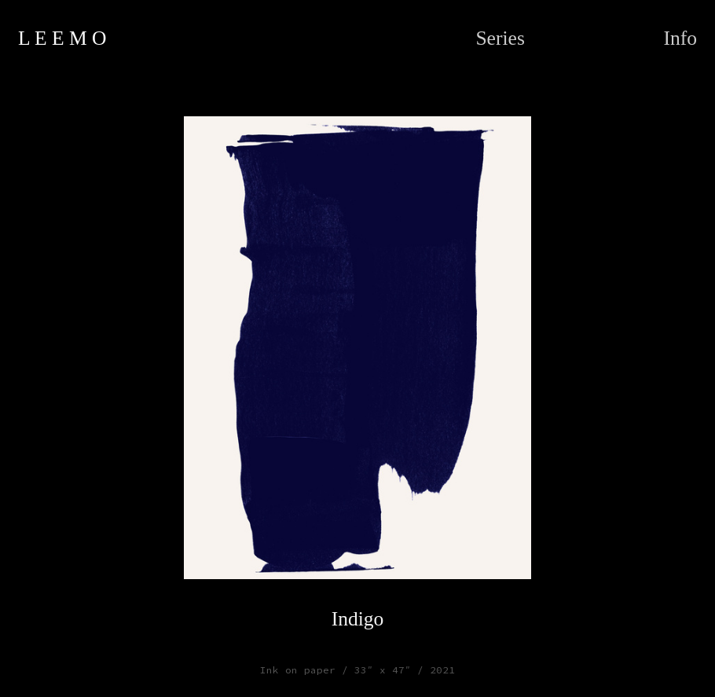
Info (680, 38)
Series (499, 38)
